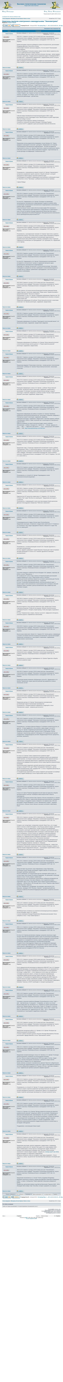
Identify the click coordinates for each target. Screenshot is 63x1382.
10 (48, 25)
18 (59, 25)
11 (49, 25)
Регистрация (10, 11)
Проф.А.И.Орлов (12, 22)
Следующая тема (56, 28)
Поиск (50, 11)
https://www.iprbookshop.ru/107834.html (35, 428)
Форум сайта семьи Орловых (31, 5)
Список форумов (6, 18)
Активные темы (17, 16)
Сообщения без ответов (7, 16)
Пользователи (57, 11)
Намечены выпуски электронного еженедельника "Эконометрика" (30, 21)
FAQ (45, 11)
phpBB (26, 1217)
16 (57, 25)
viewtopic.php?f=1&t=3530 (51, 1152)
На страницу (40, 25)
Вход (4, 11)
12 (51, 25)
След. (61, 25)
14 (54, 25)
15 (55, 25)
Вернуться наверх (7, 67)
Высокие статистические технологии (31, 4)
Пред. (44, 25)
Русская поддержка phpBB (31, 1218)
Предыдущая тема (48, 28)
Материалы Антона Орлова (17, 18)
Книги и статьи (27, 18)
